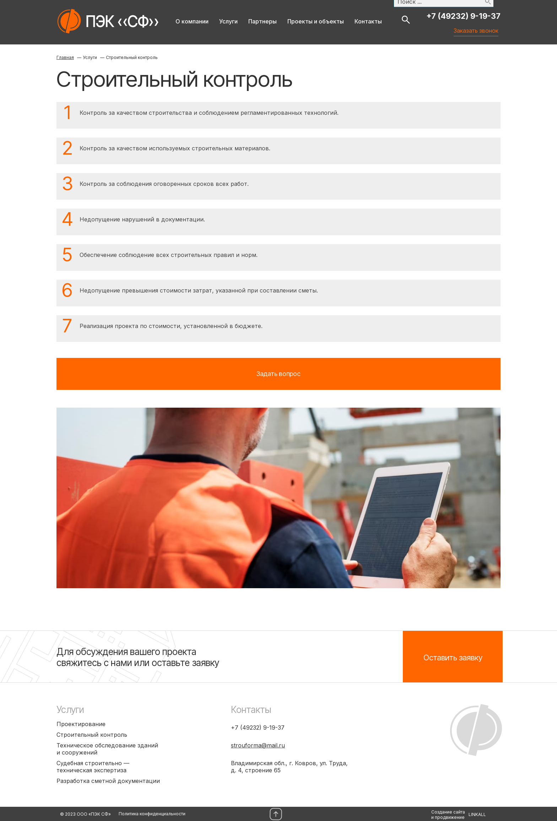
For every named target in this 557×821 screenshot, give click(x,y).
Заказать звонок (478, 25)
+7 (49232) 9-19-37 (463, 16)
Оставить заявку (452, 657)
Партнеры (262, 21)
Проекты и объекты (315, 21)
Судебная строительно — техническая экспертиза (92, 767)
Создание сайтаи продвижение (448, 814)
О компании (192, 21)
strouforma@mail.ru (258, 745)
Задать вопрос (278, 373)
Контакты (368, 21)
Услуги (228, 21)
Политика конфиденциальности (152, 813)
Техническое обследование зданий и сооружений (107, 749)
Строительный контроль (91, 734)
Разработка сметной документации (108, 780)
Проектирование (81, 724)
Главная (65, 57)
